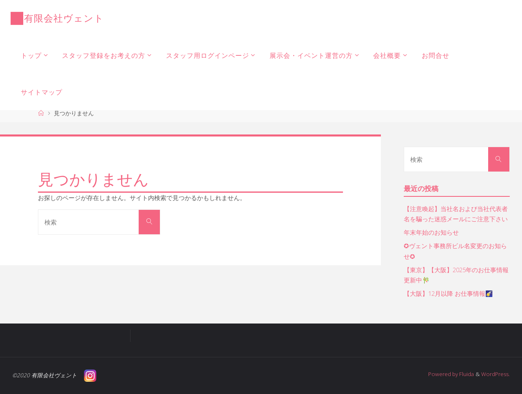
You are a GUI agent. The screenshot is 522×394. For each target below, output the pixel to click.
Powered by (442, 374)
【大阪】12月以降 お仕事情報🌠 (449, 293)
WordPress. (495, 374)
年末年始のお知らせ (431, 232)
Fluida (465, 374)
